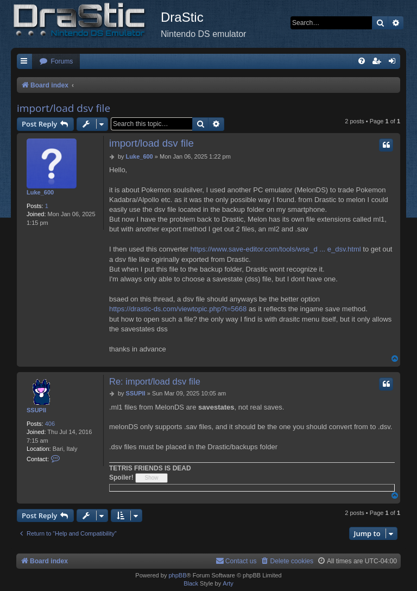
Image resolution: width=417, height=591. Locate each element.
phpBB (177, 575)
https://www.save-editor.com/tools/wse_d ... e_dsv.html (276, 249)
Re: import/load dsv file (154, 381)
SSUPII (36, 410)
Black (191, 583)
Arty (228, 583)
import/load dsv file (63, 108)
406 (50, 423)
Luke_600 (40, 192)
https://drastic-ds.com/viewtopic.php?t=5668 (178, 309)
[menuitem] (55, 61)
